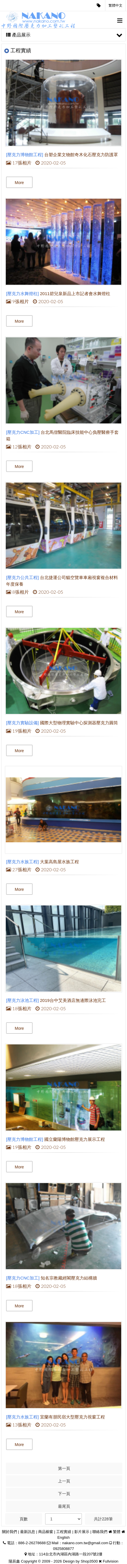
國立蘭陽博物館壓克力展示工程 (74, 1139)
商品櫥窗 (45, 1532)
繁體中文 (115, 5)
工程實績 (63, 1532)
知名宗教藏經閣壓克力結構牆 (69, 1277)
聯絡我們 (99, 1532)
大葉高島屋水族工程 (59, 861)
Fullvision (110, 1561)
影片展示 (81, 1532)
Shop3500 (89, 1561)
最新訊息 (27, 1532)
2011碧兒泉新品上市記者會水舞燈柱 (75, 293)
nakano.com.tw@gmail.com (85, 1543)
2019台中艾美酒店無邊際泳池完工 (73, 1000)
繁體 (116, 1532)
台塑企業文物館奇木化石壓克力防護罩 (81, 154)
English (63, 1537)
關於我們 (9, 1532)
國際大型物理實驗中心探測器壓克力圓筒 (79, 722)
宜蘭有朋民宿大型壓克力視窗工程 (72, 1416)
